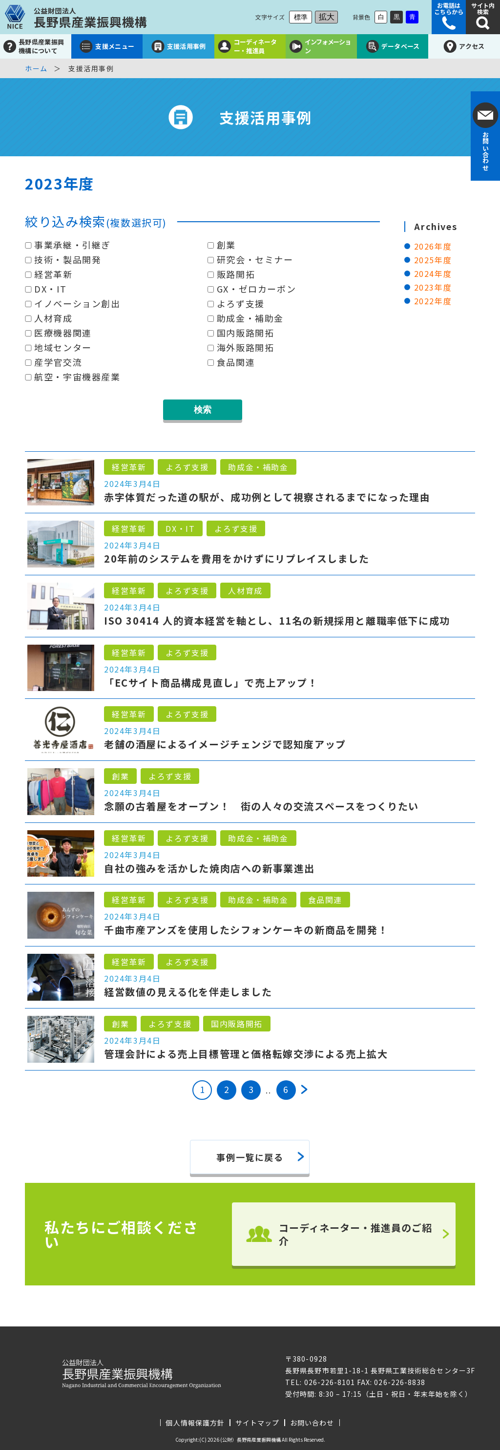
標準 (301, 17)
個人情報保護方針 (195, 1422)
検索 (202, 410)
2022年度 (433, 301)
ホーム (36, 68)
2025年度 (433, 260)
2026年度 (433, 246)
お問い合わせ (312, 1422)
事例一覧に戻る (249, 1157)
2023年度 (433, 287)
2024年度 (433, 273)
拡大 (326, 17)
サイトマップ (257, 1422)
